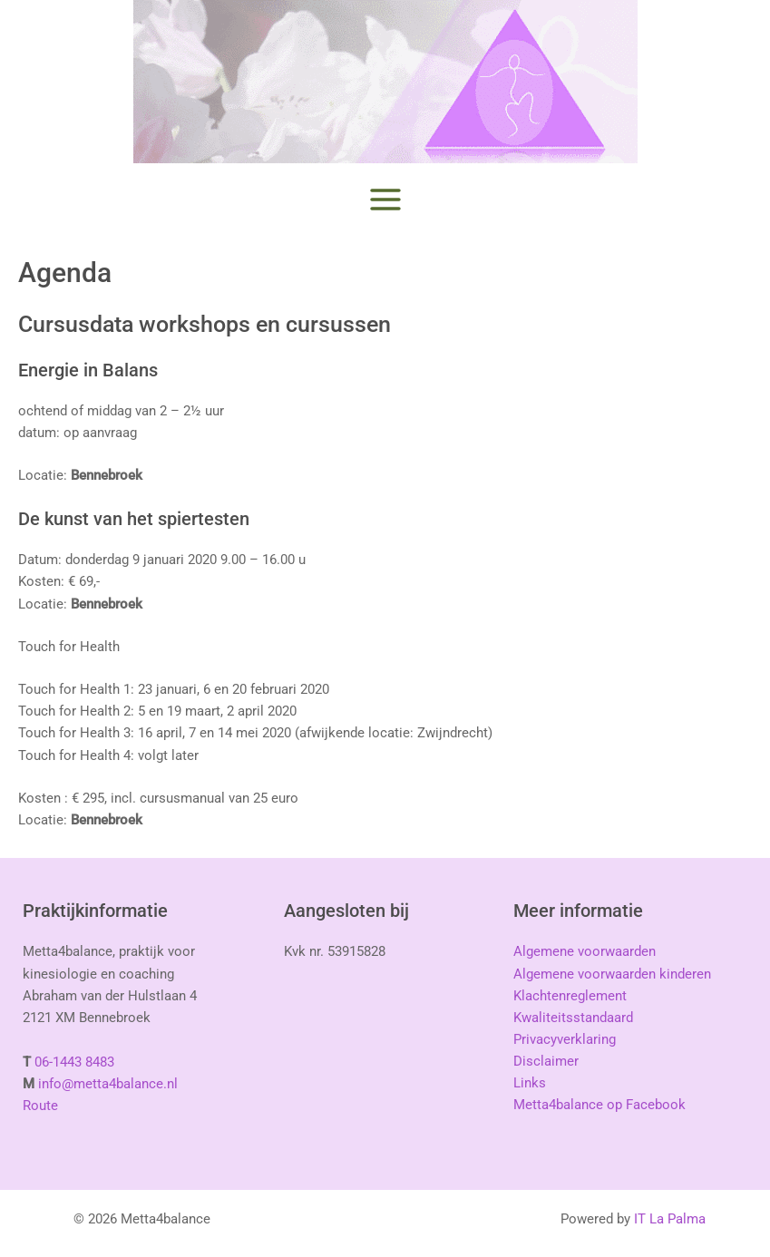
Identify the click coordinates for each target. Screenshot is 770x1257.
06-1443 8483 (74, 1062)
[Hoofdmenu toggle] (385, 199)
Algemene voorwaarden (584, 951)
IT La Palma (670, 1219)
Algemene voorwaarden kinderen (612, 974)
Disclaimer (546, 1061)
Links (529, 1083)
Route (40, 1105)
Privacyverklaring (564, 1039)
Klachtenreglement (570, 996)
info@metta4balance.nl (108, 1084)
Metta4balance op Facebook (599, 1104)
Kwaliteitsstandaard (573, 1017)
